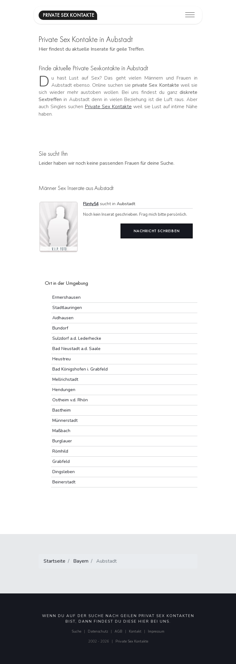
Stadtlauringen (67, 308)
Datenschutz (98, 631)
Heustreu (61, 359)
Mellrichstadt (65, 379)
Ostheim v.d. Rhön (70, 400)
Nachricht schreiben (157, 230)
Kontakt (135, 631)
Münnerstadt (65, 420)
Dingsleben (63, 472)
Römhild (60, 451)
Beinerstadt (63, 482)
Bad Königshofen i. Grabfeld (80, 369)
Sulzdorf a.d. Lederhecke (76, 338)
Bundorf (60, 328)
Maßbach (61, 431)
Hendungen (63, 390)
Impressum (156, 631)
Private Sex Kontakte (108, 106)
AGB (118, 631)
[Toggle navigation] (189, 15)
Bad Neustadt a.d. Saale (76, 349)
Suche (76, 631)
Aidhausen (62, 318)
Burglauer (62, 441)
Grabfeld (61, 461)
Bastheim (61, 410)
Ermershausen (66, 297)
